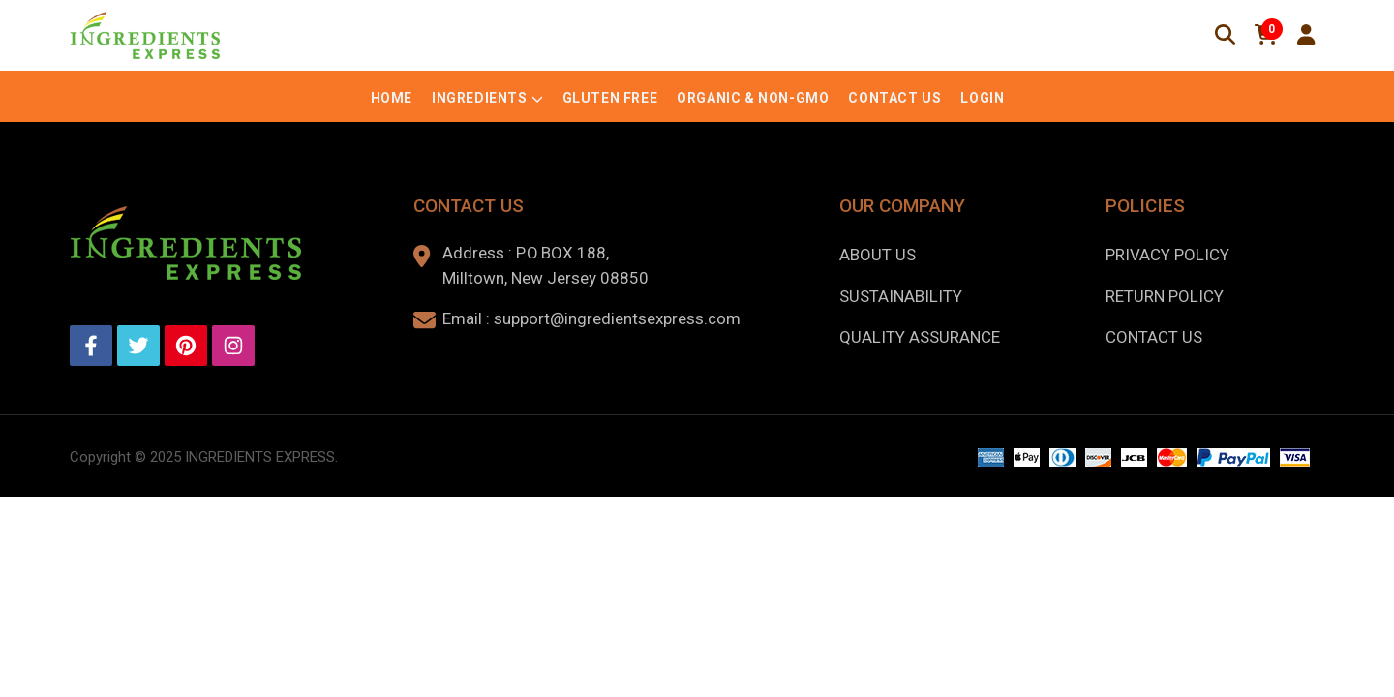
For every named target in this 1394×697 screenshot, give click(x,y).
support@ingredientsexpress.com (617, 318)
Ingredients (480, 98)
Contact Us (894, 98)
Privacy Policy (1167, 254)
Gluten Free (610, 98)
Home (391, 98)
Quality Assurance (919, 337)
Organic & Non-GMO (753, 98)
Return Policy (1165, 296)
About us (877, 254)
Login (982, 98)
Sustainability (900, 296)
